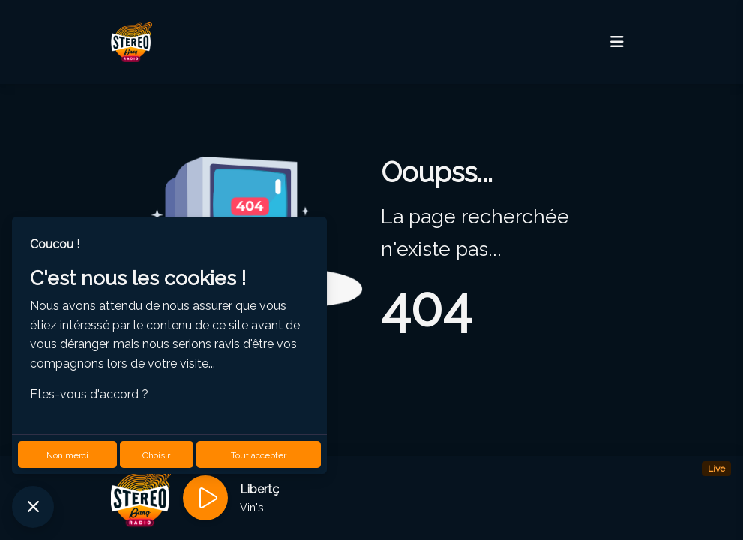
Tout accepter (258, 455)
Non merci (67, 455)
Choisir (156, 455)
